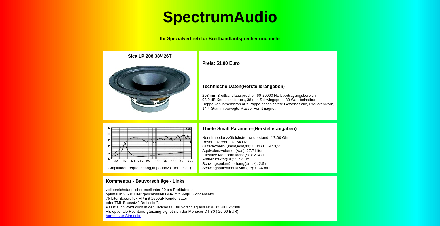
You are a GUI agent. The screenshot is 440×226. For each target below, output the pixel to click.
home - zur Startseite (123, 216)
